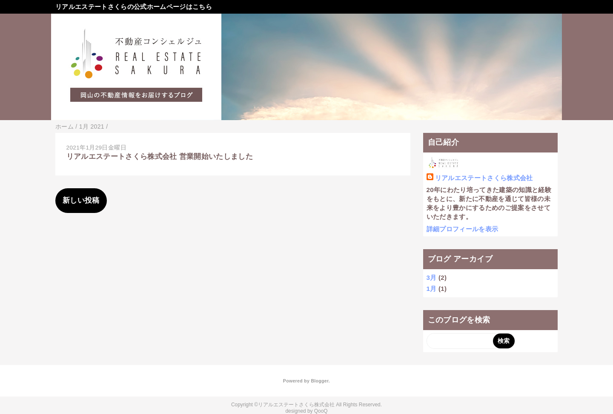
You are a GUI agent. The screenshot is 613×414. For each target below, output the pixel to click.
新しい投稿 (81, 200)
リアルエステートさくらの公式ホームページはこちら (133, 6)
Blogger (319, 380)
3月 (432, 277)
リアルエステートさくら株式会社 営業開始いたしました (159, 156)
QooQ (321, 411)
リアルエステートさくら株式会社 (484, 177)
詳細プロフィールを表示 (462, 229)
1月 (432, 288)
